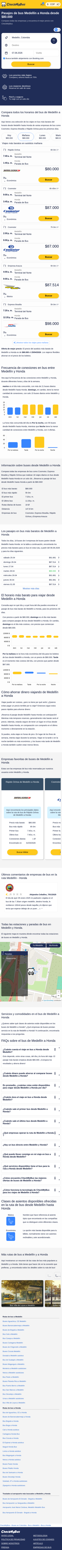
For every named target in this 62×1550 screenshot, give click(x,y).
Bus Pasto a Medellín (11, 1377)
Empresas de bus (42, 1547)
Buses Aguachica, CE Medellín (14, 1321)
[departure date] (22, 53)
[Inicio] (20, 4)
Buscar (48, 180)
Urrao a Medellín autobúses (13, 1398)
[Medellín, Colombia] (34, 38)
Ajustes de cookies (43, 1539)
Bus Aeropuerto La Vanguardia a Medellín (18, 1503)
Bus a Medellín (33, 1525)
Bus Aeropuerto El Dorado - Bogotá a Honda (20, 1513)
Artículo (38, 1543)
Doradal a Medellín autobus (13, 1356)
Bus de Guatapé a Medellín (13, 1360)
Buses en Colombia (19, 1525)
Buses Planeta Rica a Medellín (14, 1381)
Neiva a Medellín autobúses (13, 1373)
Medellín (38, 945)
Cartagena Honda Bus (11, 1434)
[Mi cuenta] (42, 4)
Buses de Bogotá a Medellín (13, 1330)
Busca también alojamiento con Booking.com (25, 58)
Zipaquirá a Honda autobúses (14, 1485)
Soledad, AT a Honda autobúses (15, 1481)
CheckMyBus (5, 1525)
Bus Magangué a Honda (12, 1455)
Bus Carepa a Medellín (11, 1338)
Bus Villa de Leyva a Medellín (14, 1403)
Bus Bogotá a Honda (11, 1421)
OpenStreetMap (48, 1000)
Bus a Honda (46, 1525)
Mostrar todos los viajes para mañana (31, 343)
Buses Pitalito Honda (11, 1468)
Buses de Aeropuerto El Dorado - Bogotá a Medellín (22, 1499)
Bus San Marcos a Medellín (13, 1390)
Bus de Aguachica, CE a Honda (15, 1413)
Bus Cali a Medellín (10, 1334)
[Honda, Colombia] (34, 45)
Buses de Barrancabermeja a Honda (16, 1417)
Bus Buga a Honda (10, 1425)
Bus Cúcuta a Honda (11, 1438)
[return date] (46, 53)
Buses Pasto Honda (10, 1464)
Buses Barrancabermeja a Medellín (16, 1326)
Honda (53, 945)
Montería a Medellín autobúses (14, 1368)
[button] (31, 971)
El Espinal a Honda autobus (13, 1443)
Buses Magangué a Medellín (13, 1364)
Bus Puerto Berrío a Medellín (14, 1386)
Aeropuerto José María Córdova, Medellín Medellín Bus (24, 1507)
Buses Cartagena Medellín (13, 1343)
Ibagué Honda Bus (10, 1447)
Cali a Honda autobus (11, 1430)
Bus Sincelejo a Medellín (12, 1394)
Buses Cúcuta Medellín (11, 1351)
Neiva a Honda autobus (12, 1460)
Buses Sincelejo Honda (11, 1477)
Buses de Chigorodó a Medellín (15, 1347)
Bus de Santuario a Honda (13, 1472)
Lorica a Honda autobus (12, 1451)
